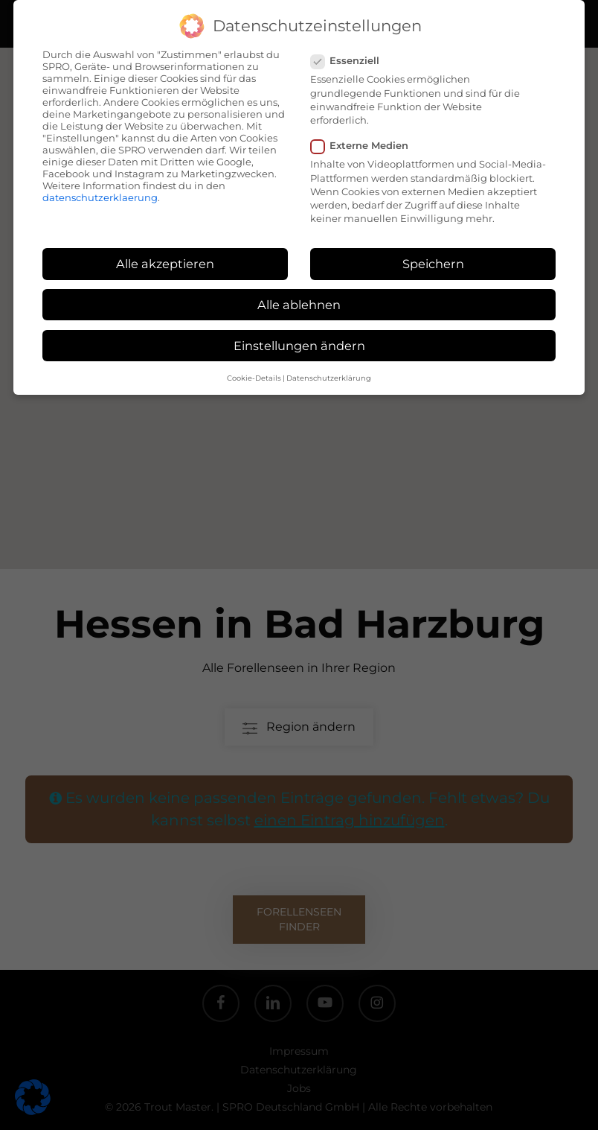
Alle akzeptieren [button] (165, 263)
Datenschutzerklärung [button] (328, 378)
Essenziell (351, 60)
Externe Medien (365, 145)
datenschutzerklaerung (100, 197)
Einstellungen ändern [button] (299, 345)
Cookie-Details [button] (254, 378)
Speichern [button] (433, 263)
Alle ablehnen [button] (299, 304)
